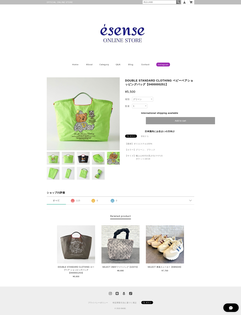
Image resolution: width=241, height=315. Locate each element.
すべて (56, 200)
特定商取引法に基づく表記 (125, 303)
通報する (145, 136)
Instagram (163, 64)
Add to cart (180, 120)
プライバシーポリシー (98, 303)
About (89, 64)
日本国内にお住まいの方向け (160, 131)
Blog (130, 64)
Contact (145, 64)
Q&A (118, 64)
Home (75, 64)
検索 (178, 2)
